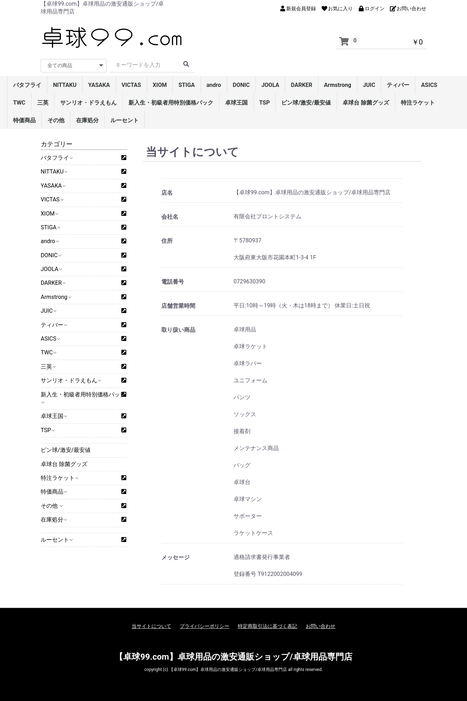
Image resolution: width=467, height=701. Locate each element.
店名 (167, 192)
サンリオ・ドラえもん (88, 102)
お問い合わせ (320, 626)
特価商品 (24, 120)
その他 (55, 120)
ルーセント (124, 120)
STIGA (186, 85)
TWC (19, 102)
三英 (42, 102)
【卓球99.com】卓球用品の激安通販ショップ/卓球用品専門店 (233, 657)
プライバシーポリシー (204, 626)
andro (214, 85)
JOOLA (270, 85)
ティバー (398, 85)
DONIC (241, 85)
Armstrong (337, 85)
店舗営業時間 (178, 305)
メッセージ (175, 557)
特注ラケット (418, 102)
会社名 (169, 216)
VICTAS (131, 85)
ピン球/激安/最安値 (306, 102)
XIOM (160, 85)
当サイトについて (151, 626)
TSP (264, 102)
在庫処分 (87, 120)
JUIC (369, 85)
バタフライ (27, 85)
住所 (167, 240)
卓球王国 (236, 102)
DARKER (301, 85)
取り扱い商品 (178, 329)
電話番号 (172, 281)
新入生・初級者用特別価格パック (170, 102)
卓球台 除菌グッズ (365, 102)
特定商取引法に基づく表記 (267, 626)
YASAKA (99, 85)
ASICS (429, 85)
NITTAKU (64, 85)
